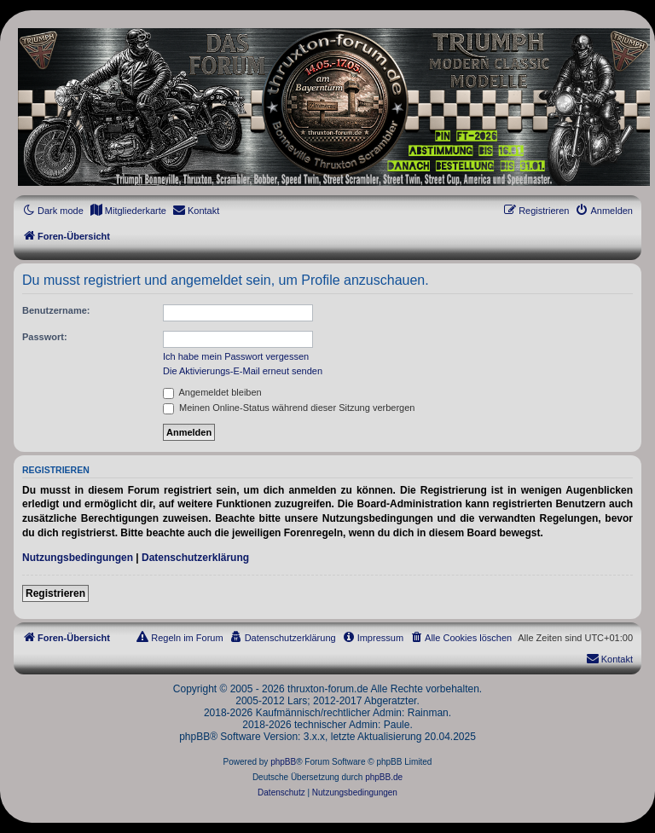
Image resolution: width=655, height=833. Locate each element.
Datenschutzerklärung (195, 558)
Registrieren (55, 593)
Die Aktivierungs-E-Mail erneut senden (242, 371)
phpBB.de (384, 777)
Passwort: (44, 337)
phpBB (283, 761)
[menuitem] (128, 210)
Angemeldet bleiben (212, 392)
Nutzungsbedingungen (77, 558)
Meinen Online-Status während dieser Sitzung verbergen (288, 407)
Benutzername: (56, 310)
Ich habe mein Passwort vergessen (236, 356)
